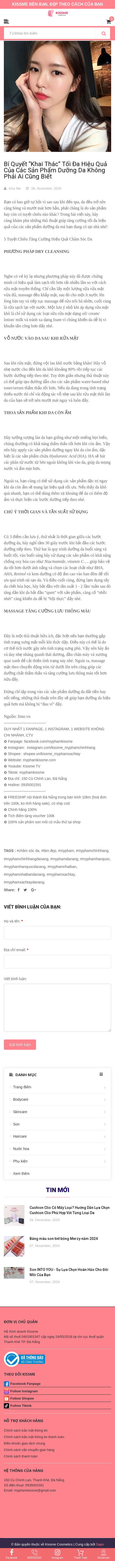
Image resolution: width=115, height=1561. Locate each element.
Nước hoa (21, 1149)
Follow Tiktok (21, 1406)
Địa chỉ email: (16, 950)
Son (16, 1124)
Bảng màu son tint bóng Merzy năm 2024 (64, 1239)
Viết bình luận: (15, 979)
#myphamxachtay (61, 874)
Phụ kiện (20, 1161)
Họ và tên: (13, 921)
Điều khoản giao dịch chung (24, 1443)
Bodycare (20, 1099)
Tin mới (57, 1190)
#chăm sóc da (28, 851)
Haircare (20, 1136)
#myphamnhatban (62, 867)
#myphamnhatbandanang (24, 874)
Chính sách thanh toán (21, 1456)
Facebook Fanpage (25, 1384)
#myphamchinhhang (92, 851)
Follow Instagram (24, 1391)
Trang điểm (22, 1087)
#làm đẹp (48, 851)
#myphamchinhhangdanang (26, 859)
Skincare (20, 1112)
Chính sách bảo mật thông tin (25, 1430)
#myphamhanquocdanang (25, 867)
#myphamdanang (64, 859)
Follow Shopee (22, 1398)
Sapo (100, 1544)
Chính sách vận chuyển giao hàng (29, 1450)
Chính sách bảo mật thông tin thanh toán (34, 1437)
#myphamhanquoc (95, 859)
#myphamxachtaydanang (24, 882)
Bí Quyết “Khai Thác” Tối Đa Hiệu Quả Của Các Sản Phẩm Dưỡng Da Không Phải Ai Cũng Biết (55, 170)
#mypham (66, 851)
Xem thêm (21, 1173)
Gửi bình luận (20, 1045)
